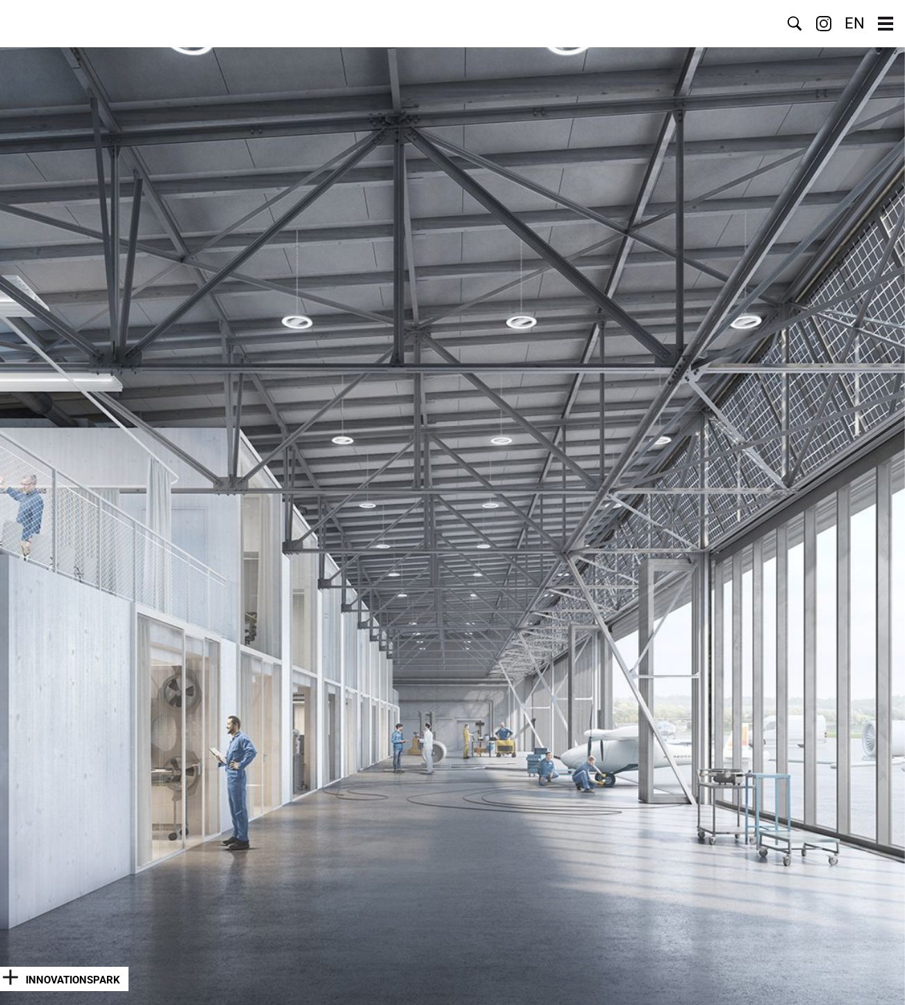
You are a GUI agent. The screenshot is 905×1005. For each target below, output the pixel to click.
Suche (794, 23)
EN (855, 23)
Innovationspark (73, 980)
